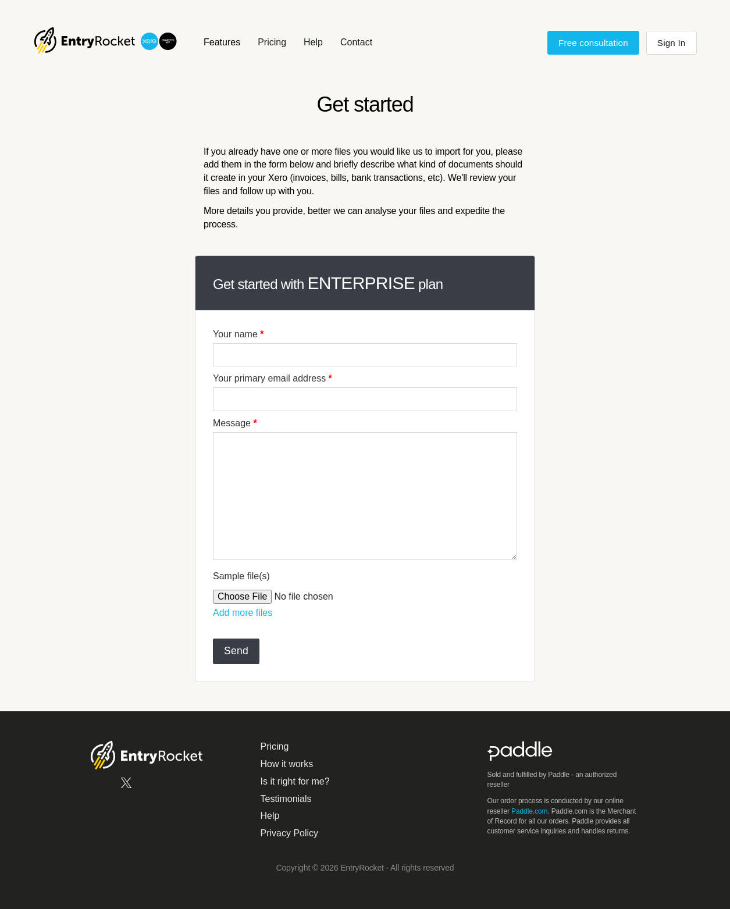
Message (235, 423)
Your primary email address (272, 378)
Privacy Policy (290, 833)
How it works (287, 764)
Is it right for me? (295, 781)
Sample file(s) (241, 576)
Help (313, 42)
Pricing (272, 42)
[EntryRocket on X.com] (126, 787)
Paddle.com (529, 811)
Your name (238, 334)
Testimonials (286, 799)
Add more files (242, 613)
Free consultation (593, 43)
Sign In (671, 43)
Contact (356, 42)
